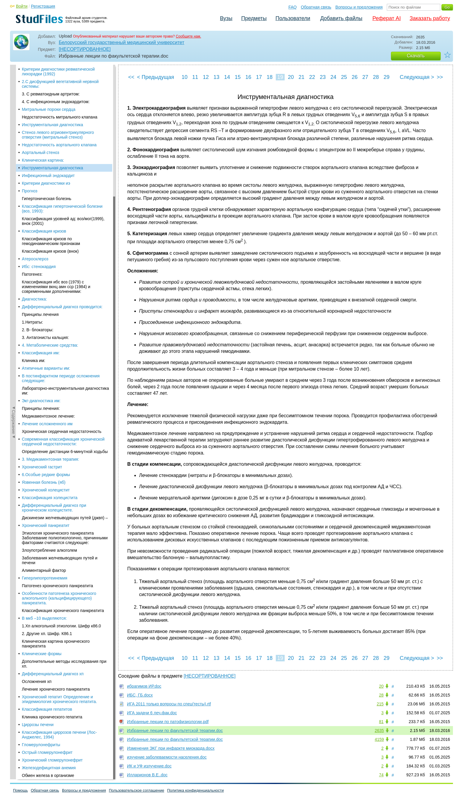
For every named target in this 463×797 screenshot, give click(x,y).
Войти (21, 6)
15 (238, 77)
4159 (379, 739)
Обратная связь (316, 7)
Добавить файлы (341, 18)
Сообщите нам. (188, 36)
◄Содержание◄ (13, 168)
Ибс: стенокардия (39, 176)
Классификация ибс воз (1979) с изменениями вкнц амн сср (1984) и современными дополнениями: (56, 196)
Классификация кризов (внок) (50, 160)
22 (312, 77)
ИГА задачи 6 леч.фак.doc (152, 712)
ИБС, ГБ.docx (140, 695)
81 (381, 721)
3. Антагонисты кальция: (45, 247)
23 (323, 77)
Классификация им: (41, 262)
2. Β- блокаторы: (37, 239)
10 (185, 77)
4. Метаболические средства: (50, 254)
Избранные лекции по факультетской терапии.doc (175, 730)
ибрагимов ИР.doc (144, 686)
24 (333, 77)
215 (380, 704)
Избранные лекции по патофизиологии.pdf (167, 721)
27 (365, 77)
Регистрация (43, 6)
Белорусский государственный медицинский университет (121, 42)
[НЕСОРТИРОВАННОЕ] (85, 49)
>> (440, 77)
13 (216, 77)
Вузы (226, 18)
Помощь (20, 790)
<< (131, 77)
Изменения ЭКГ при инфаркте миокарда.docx (170, 748)
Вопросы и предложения (359, 7)
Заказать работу (430, 18)
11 (195, 77)
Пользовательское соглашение (136, 790)
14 (227, 77)
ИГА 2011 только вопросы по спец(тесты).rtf (169, 704)
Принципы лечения (40, 224)
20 (291, 77)
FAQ (292, 7)
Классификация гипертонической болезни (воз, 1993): (62, 118)
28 (376, 77)
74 (381, 774)
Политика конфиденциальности (195, 790)
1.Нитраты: (32, 231)
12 (206, 77)
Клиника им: (33, 270)
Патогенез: (32, 183)
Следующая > (417, 77)
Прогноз (30, 100)
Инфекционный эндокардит (48, 85)
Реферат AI (386, 18)
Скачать (416, 55)
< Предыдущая (155, 77)
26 (355, 77)
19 (280, 77)
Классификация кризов (44, 140)
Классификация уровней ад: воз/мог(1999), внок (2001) (63, 130)
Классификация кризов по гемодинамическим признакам (51, 150)
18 (270, 77)
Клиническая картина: (43, 69)
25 (344, 77)
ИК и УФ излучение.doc (149, 766)
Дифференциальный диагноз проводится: (62, 216)
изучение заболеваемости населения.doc (167, 757)
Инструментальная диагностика (52, 77)
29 (386, 77)
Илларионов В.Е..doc (147, 774)
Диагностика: (34, 208)
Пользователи (292, 18)
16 (248, 77)
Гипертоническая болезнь (46, 108)
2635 (379, 730)
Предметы (254, 18)
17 (259, 77)
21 (301, 77)
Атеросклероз (35, 168)
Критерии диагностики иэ (46, 92)
